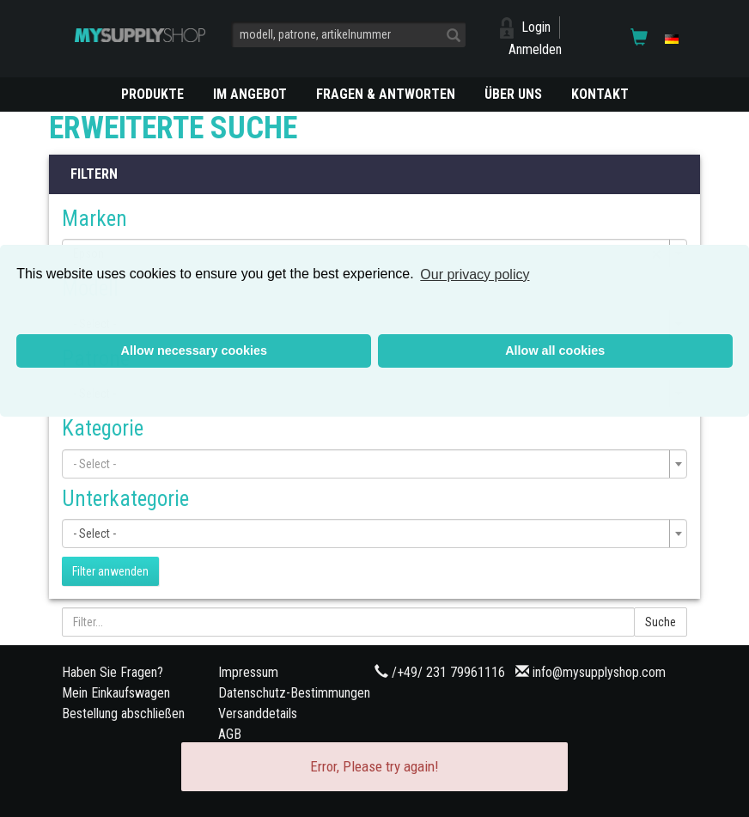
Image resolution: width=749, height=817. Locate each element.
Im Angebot (250, 94)
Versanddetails (257, 713)
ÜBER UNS (513, 94)
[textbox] (369, 464)
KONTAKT (600, 94)
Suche (660, 622)
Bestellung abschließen (123, 713)
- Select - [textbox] (94, 533)
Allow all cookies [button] (555, 350)
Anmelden (535, 49)
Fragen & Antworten (385, 94)
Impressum (248, 672)
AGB (229, 734)
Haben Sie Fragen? (112, 672)
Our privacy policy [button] (474, 274)
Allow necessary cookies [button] (194, 350)
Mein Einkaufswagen (116, 693)
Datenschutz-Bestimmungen (294, 693)
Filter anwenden (110, 571)
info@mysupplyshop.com (599, 672)
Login (536, 27)
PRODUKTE (152, 94)
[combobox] (374, 464)
